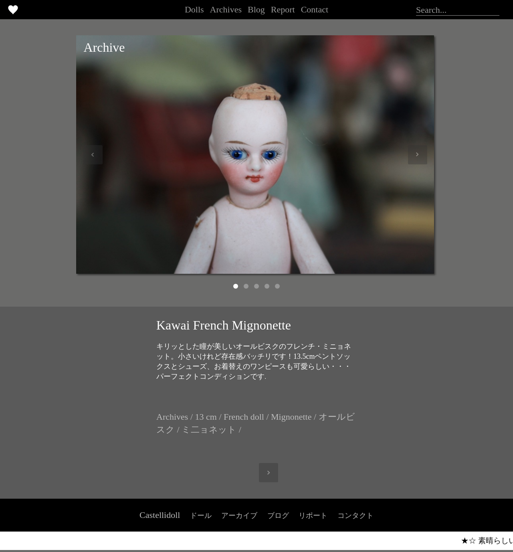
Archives (226, 9)
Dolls (194, 9)
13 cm (206, 417)
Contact (314, 9)
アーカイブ (239, 516)
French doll (244, 417)
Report (283, 9)
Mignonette (291, 417)
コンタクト (355, 516)
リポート (313, 516)
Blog (256, 9)
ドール (201, 516)
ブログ (278, 516)
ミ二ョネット (209, 430)
